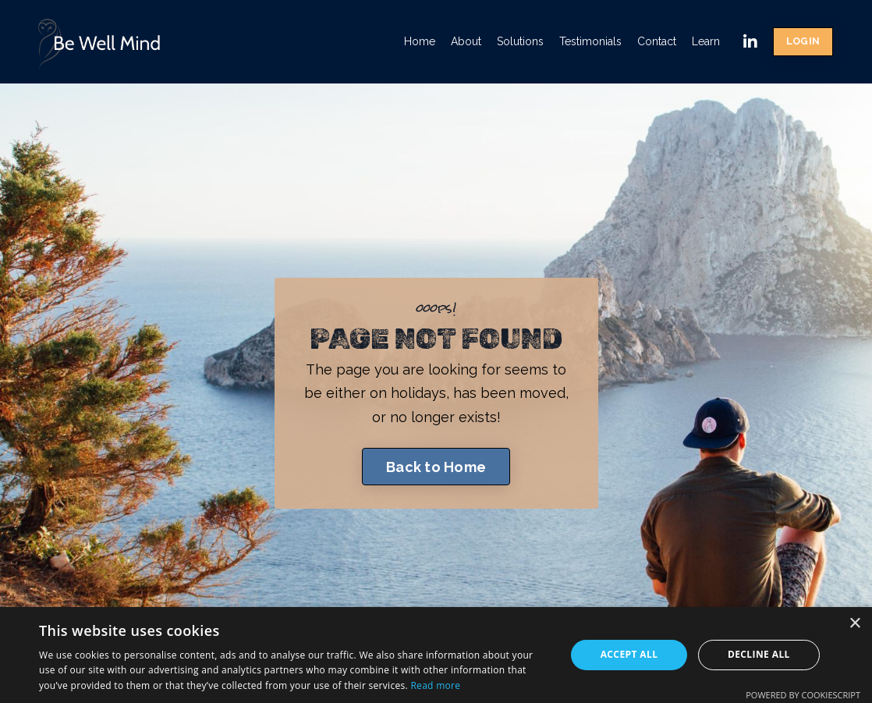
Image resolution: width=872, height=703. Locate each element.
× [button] (854, 624)
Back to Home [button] (436, 467)
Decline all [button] (759, 654)
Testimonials (590, 41)
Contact (656, 41)
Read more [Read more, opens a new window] (435, 685)
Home (419, 41)
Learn (706, 41)
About (466, 41)
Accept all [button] (629, 654)
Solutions (520, 41)
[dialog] (436, 655)
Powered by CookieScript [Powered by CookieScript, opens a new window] (803, 695)
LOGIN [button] (803, 41)
